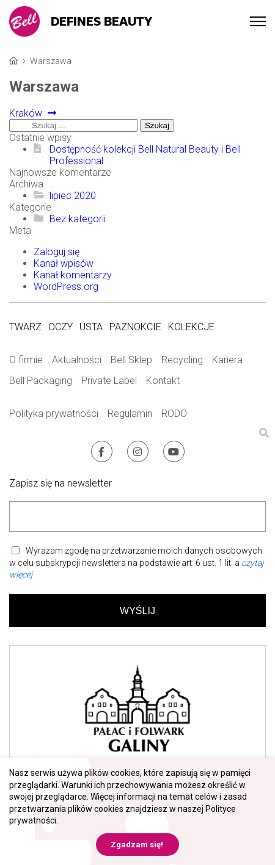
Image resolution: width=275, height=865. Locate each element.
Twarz (25, 327)
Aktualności (76, 360)
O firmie (26, 360)
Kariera (227, 360)
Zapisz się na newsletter (60, 483)
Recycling (182, 360)
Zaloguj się (56, 252)
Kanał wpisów (64, 263)
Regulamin (130, 413)
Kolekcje (191, 327)
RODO (174, 413)
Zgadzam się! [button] (137, 844)
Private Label (109, 380)
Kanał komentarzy (73, 275)
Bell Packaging (40, 380)
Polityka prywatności (53, 413)
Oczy (60, 327)
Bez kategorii (78, 219)
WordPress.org (66, 286)
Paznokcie (135, 327)
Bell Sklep (131, 360)
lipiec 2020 (73, 195)
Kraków (29, 113)
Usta (91, 327)
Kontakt (163, 380)
